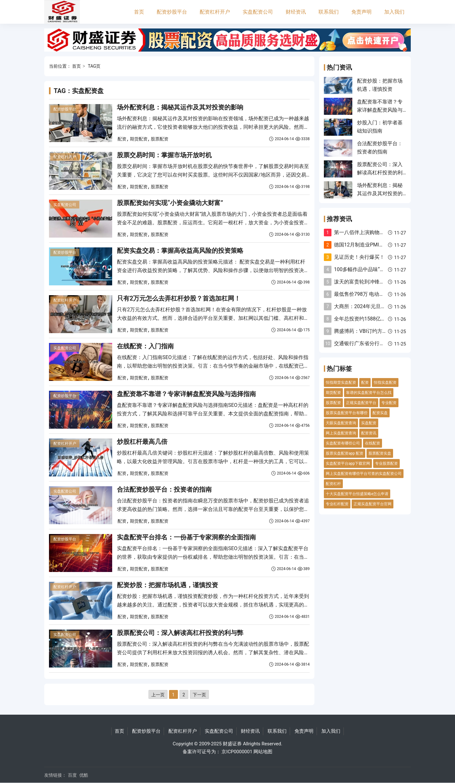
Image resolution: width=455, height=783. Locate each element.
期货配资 (139, 138)
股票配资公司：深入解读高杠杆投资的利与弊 (180, 633)
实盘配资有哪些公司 (343, 443)
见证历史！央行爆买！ (359, 257)
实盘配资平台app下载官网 (348, 463)
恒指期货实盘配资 (341, 382)
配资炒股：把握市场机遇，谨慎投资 (167, 585)
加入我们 (394, 12)
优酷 (83, 775)
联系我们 (328, 12)
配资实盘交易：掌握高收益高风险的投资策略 (180, 250)
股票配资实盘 (379, 453)
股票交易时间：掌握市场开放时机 (164, 155)
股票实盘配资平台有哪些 (346, 413)
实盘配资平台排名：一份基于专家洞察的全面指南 (186, 537)
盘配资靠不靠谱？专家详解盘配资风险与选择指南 (186, 394)
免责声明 (361, 12)
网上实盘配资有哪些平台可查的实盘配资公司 (364, 473)
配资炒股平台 (172, 12)
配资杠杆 (333, 484)
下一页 (199, 694)
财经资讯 (296, 12)
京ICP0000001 (236, 752)
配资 (122, 138)
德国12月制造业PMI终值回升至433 (373, 245)
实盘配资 (368, 423)
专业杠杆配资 (337, 504)
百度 (72, 775)
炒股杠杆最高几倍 (142, 441)
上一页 (158, 694)
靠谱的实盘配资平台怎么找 (368, 392)
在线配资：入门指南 (145, 346)
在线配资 (372, 443)
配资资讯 (368, 433)
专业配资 (389, 403)
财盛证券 (232, 744)
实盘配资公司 (258, 12)
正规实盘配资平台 (361, 403)
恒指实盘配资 (385, 382)
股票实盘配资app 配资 (344, 453)
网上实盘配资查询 (341, 433)
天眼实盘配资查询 (341, 423)
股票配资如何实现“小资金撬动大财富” (170, 203)
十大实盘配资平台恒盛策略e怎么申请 (357, 494)
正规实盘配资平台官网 (372, 504)
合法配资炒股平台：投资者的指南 (164, 489)
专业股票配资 (386, 463)
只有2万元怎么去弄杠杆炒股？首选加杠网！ (178, 298)
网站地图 (262, 752)
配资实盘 (380, 413)
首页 (139, 12)
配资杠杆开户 (215, 12)
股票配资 (159, 138)
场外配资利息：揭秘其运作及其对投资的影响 (180, 107)
